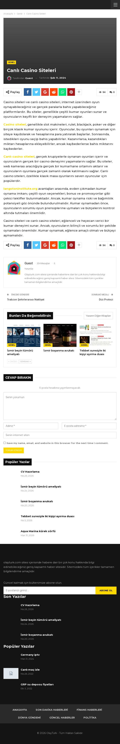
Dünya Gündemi (29, 717)
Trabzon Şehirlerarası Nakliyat (25, 299)
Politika (89, 717)
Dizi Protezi (106, 299)
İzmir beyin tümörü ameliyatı (41, 486)
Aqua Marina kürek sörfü (38, 531)
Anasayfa (20, 709)
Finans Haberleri (89, 709)
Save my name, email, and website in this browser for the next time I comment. (57, 443)
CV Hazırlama (30, 471)
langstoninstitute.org (20, 188)
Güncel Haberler (62, 717)
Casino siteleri (14, 124)
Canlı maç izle (30, 669)
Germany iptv (30, 654)
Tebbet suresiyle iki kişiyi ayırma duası (47, 516)
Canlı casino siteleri (19, 156)
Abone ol (106, 590)
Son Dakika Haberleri (52, 709)
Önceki (12, 361)
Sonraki (25, 361)
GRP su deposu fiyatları (37, 684)
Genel (11, 62)
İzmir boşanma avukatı (37, 501)
